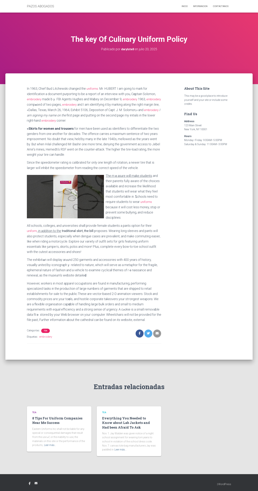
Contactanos (220, 6)
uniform (32, 230)
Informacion (200, 6)
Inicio (185, 6)
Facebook (29, 482)
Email (36, 482)
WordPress (224, 482)
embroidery (35, 99)
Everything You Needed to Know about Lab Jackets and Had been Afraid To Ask (126, 421)
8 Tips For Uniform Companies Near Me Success (57, 419)
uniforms (93, 88)
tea (45, 330)
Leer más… (50, 444)
